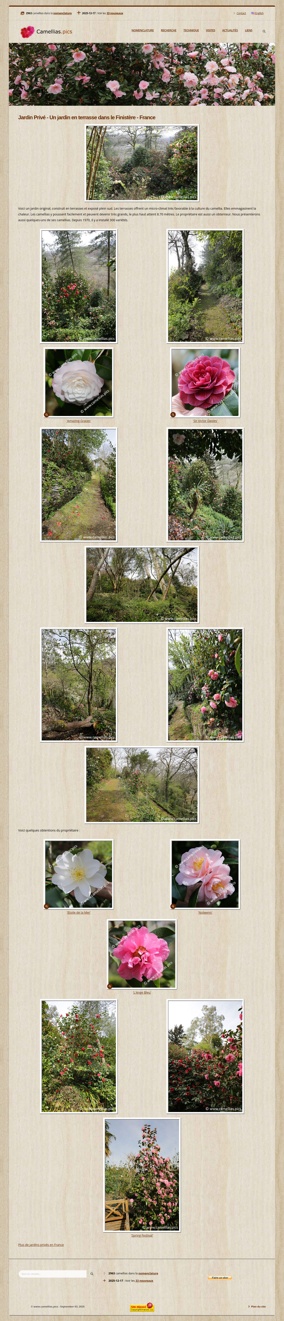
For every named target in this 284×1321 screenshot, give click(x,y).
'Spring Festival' (142, 1235)
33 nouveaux (114, 13)
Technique (191, 30)
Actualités (230, 30)
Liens (248, 30)
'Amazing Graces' (79, 421)
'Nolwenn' (205, 912)
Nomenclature (143, 30)
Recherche (168, 30)
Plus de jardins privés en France (41, 1245)
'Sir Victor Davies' (205, 421)
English (257, 13)
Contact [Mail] (239, 13)
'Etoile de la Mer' (79, 912)
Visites (210, 30)
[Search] (264, 31)
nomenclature (62, 13)
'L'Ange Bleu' (142, 992)
